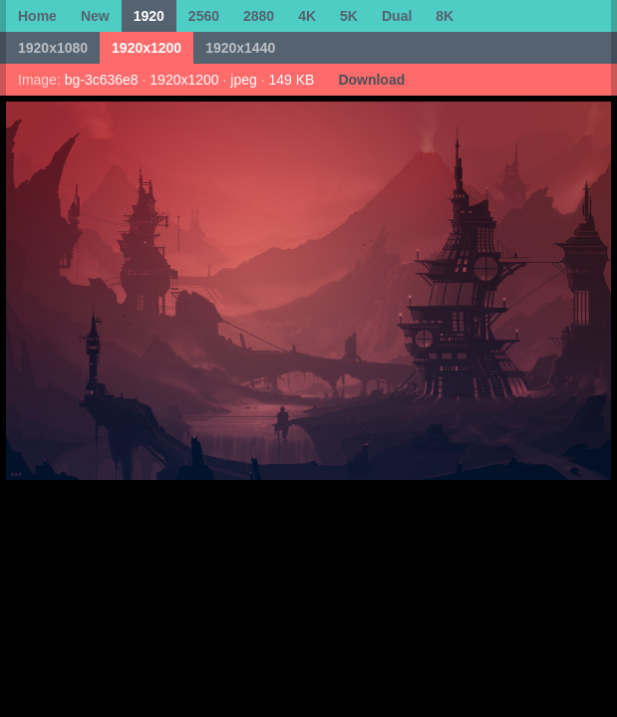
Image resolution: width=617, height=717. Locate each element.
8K (445, 16)
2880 (258, 16)
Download (371, 80)
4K (307, 16)
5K (349, 16)
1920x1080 (53, 48)
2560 (203, 16)
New (95, 16)
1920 (149, 16)
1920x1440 (240, 48)
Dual (397, 16)
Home (37, 16)
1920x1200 (146, 48)
